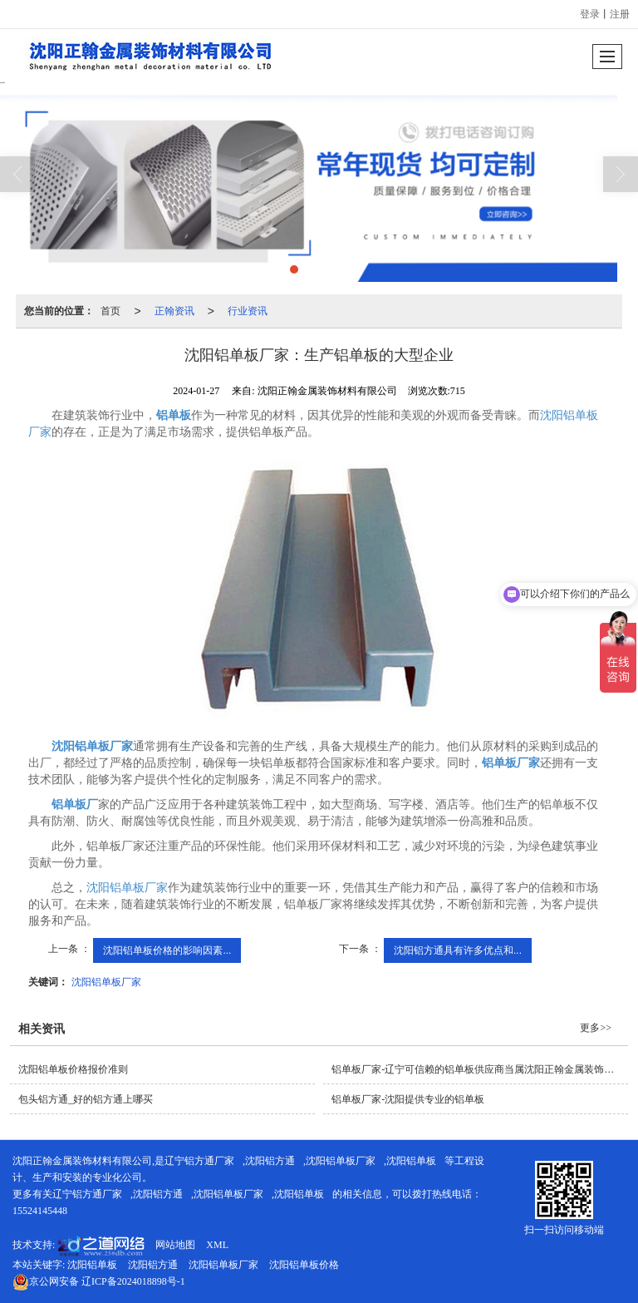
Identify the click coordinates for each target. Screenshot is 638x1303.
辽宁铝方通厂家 (199, 1161)
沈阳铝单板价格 (304, 1265)
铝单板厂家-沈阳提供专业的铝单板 (407, 1099)
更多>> (595, 1028)
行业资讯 (247, 311)
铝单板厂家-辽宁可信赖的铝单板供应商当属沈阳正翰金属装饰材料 (477, 1069)
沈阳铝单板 (411, 1161)
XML (217, 1245)
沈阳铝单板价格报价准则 (73, 1069)
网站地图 (175, 1245)
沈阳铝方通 (270, 1161)
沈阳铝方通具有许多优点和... (458, 950)
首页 (110, 311)
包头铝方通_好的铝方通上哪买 (85, 1099)
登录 (590, 14)
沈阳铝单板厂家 (127, 887)
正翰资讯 (174, 311)
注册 (620, 14)
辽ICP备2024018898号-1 (98, 1281)
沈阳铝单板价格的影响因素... (167, 950)
